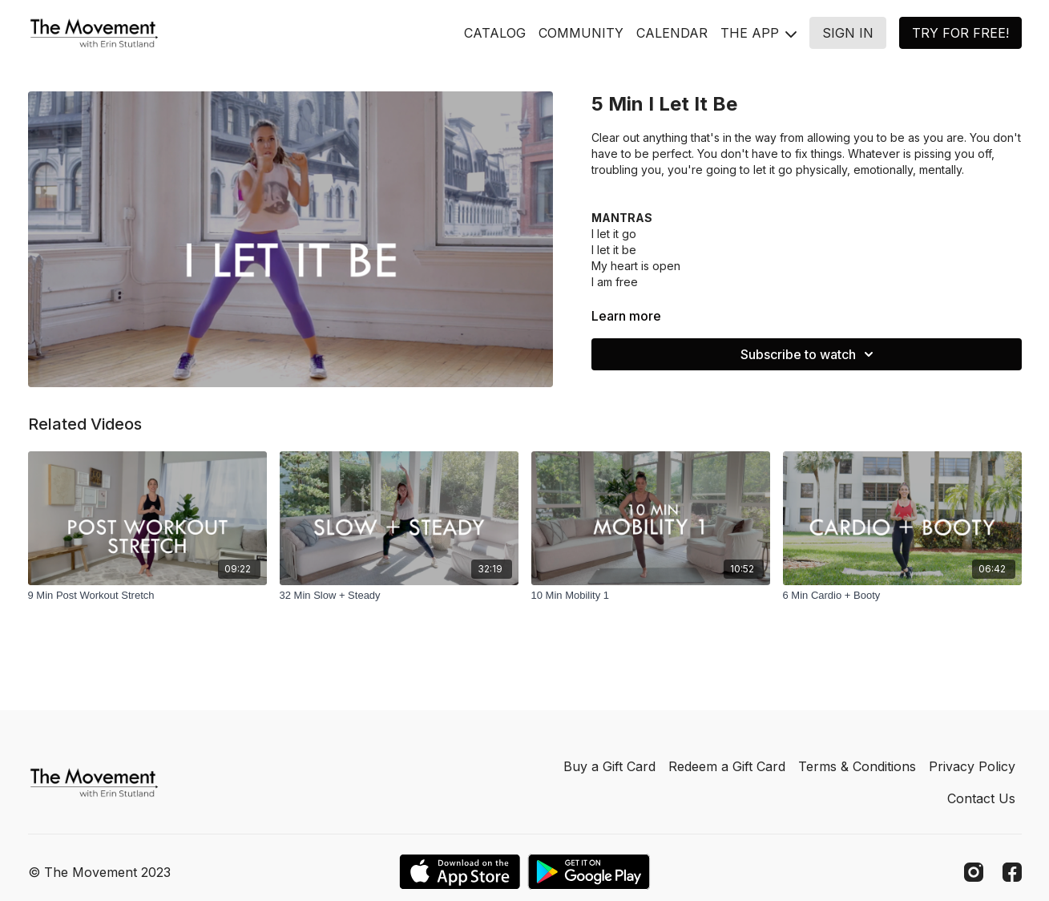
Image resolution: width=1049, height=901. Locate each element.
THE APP (758, 33)
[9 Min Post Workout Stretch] (147, 596)
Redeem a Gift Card (726, 766)
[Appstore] (459, 872)
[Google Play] (589, 872)
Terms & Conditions (857, 766)
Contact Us (981, 798)
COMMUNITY (581, 33)
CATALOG (495, 33)
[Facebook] (1012, 872)
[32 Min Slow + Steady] (399, 596)
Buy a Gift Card (609, 766)
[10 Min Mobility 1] (650, 596)
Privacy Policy (972, 766)
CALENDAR (672, 33)
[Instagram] (973, 872)
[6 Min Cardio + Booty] (902, 596)
